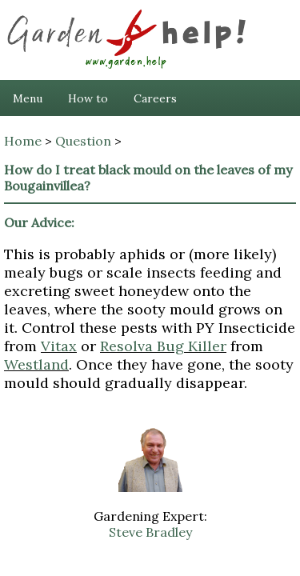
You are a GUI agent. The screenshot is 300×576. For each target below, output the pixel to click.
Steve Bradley (150, 532)
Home (23, 141)
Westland (36, 364)
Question (83, 141)
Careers (155, 98)
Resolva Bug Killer (163, 346)
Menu (27, 98)
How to (88, 98)
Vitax (59, 346)
